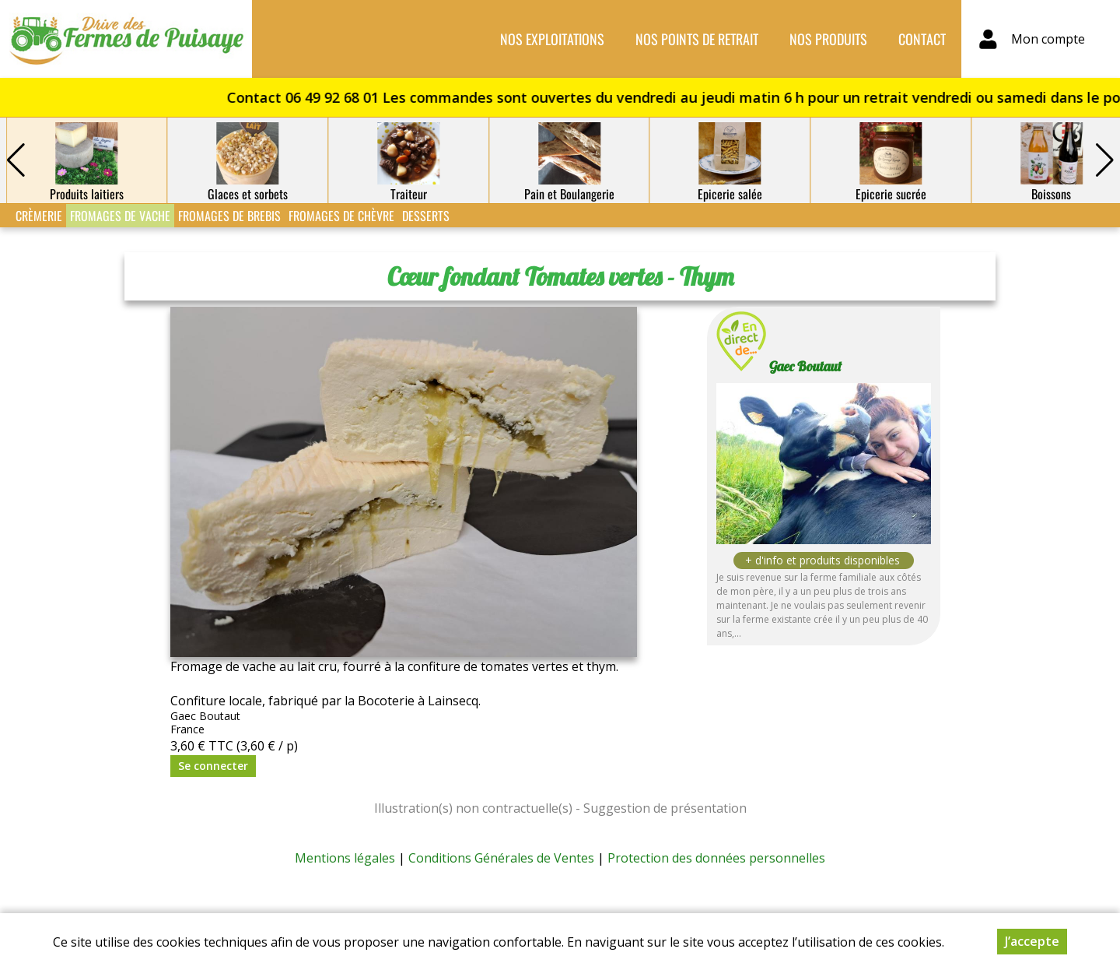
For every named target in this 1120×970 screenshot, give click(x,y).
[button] (1104, 160)
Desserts (426, 215)
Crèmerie (39, 215)
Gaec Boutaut (805, 366)
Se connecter (213, 765)
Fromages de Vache (120, 215)
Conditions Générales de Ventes (501, 857)
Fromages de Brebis (229, 215)
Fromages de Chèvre (341, 215)
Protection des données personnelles (716, 857)
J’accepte (1032, 941)
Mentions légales (345, 857)
